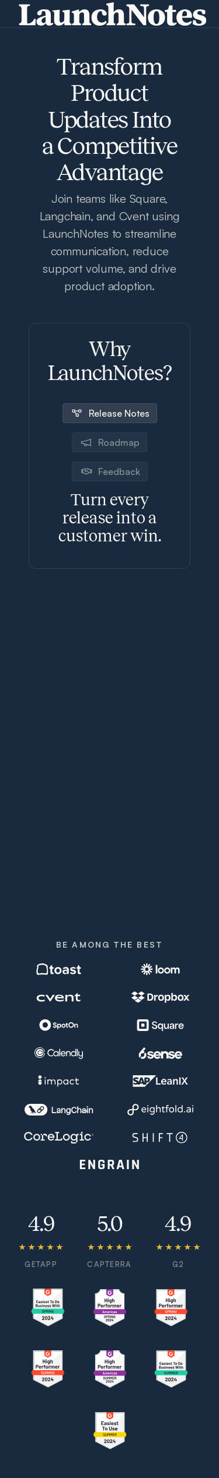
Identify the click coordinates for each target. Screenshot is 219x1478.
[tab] (109, 413)
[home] (110, 14)
